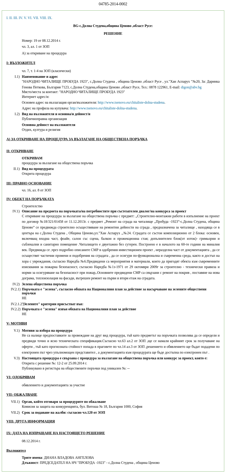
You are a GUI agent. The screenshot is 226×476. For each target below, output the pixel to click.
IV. (21, 18)
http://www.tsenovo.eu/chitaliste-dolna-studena (131, 102)
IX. (50, 18)
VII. (36, 18)
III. (15, 18)
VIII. (43, 18)
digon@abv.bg (191, 87)
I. (7, 18)
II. (11, 18)
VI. (30, 18)
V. (25, 18)
